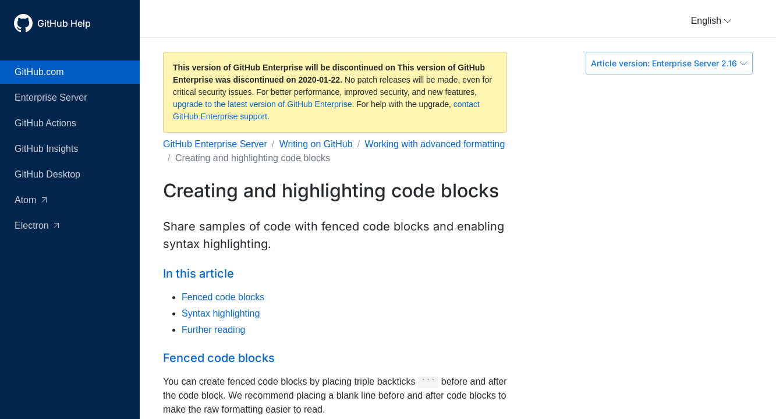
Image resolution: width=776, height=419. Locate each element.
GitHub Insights (46, 149)
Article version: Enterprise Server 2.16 (669, 63)
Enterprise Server (51, 97)
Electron (37, 225)
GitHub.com (39, 72)
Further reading (213, 330)
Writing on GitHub (316, 144)
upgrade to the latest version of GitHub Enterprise (262, 104)
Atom (31, 200)
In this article (198, 273)
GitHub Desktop (47, 174)
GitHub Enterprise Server (215, 144)
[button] (711, 21)
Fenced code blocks (223, 297)
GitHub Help (64, 23)
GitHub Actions (45, 123)
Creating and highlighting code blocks (252, 158)
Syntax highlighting (221, 313)
